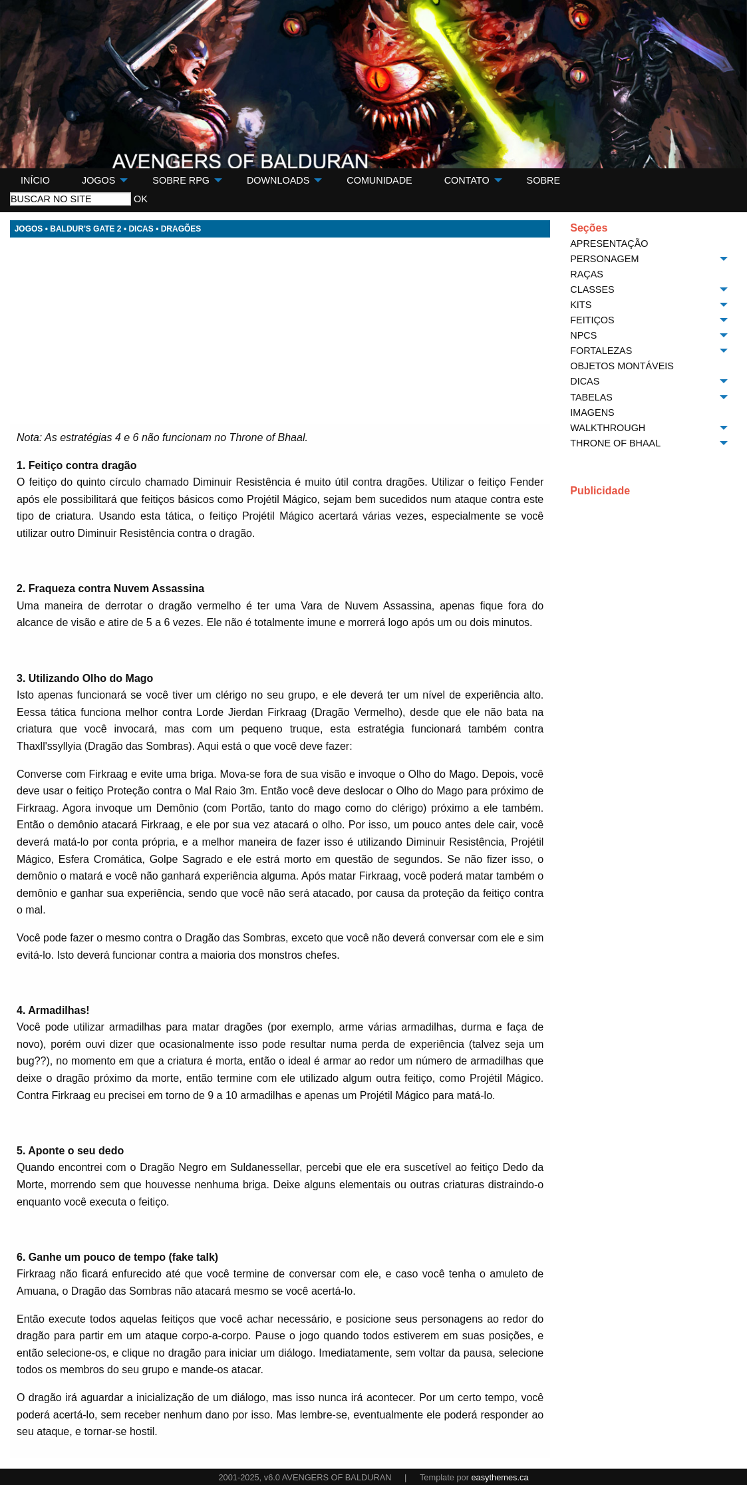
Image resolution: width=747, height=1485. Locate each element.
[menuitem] (35, 180)
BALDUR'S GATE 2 (85, 229)
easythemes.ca (499, 1477)
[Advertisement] (280, 331)
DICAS (140, 229)
